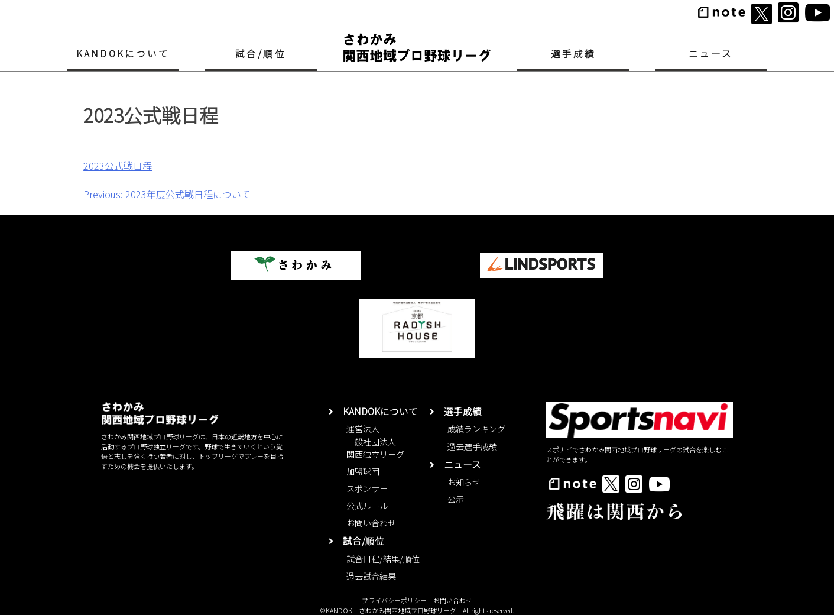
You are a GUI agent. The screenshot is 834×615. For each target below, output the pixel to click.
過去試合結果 (371, 576)
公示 (455, 499)
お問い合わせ (371, 523)
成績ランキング (476, 429)
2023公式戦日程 (117, 165)
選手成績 (573, 53)
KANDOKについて (123, 53)
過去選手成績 (472, 446)
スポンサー (367, 488)
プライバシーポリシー (394, 600)
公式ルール (367, 506)
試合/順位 (260, 53)
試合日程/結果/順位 (383, 559)
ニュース (711, 53)
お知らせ (464, 482)
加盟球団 (362, 471)
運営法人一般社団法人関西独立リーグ (375, 441)
